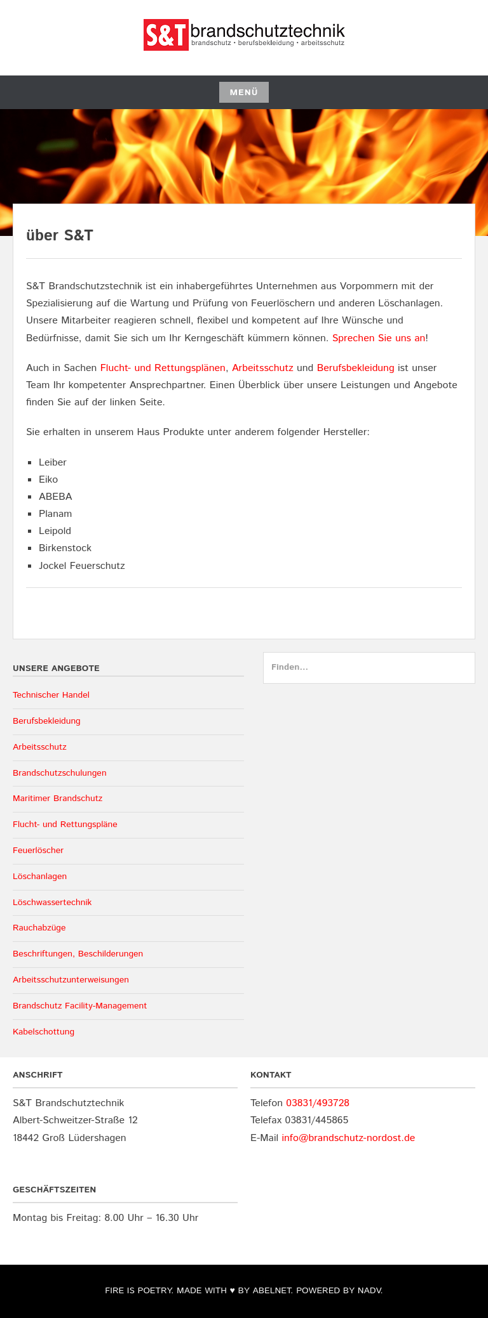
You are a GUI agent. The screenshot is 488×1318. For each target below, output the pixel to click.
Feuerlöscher (38, 850)
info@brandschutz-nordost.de (348, 1138)
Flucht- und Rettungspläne (65, 824)
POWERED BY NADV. (339, 1290)
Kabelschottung (43, 1032)
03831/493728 (317, 1103)
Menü (243, 92)
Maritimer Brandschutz (57, 798)
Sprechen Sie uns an (379, 338)
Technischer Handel (51, 695)
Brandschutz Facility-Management (80, 1006)
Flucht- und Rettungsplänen (163, 368)
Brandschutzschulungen (60, 773)
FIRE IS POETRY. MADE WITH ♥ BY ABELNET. (199, 1290)
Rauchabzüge (39, 928)
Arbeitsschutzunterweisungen (71, 980)
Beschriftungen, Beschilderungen (78, 954)
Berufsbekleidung (356, 368)
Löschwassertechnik (52, 902)
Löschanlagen (40, 876)
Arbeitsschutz (263, 368)
